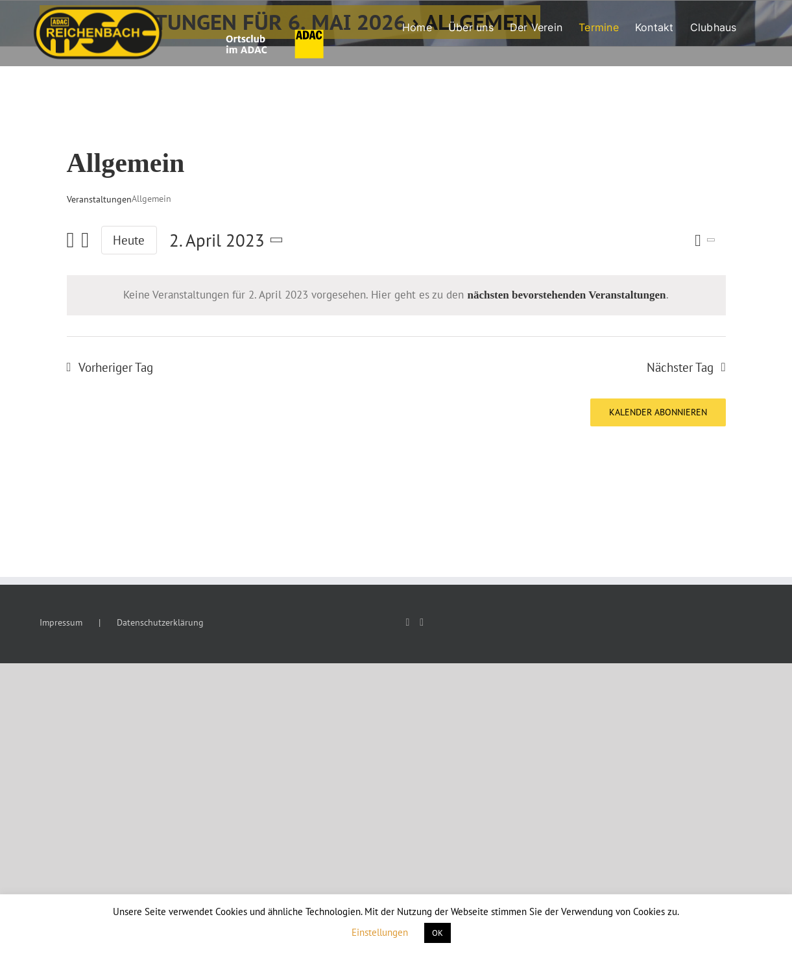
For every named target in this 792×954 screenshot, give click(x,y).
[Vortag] (71, 240)
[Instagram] (422, 622)
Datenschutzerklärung (160, 622)
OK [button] (437, 932)
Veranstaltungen (99, 199)
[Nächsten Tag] (85, 240)
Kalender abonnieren (658, 412)
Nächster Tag (680, 367)
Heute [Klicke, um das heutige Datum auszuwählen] (129, 240)
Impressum (61, 622)
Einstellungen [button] (380, 932)
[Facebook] (408, 622)
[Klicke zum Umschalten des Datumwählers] (229, 240)
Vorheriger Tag (115, 367)
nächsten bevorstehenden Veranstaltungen (566, 295)
